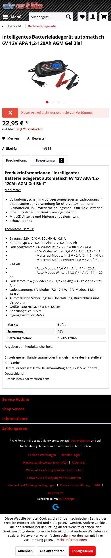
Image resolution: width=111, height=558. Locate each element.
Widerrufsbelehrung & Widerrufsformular (54, 470)
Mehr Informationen (72, 540)
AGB (97, 485)
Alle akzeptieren (52, 551)
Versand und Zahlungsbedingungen (31, 485)
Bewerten (36, 138)
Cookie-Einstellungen (42, 455)
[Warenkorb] (103, 16)
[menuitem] (12, 16)
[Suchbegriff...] (51, 16)
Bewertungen (50, 160)
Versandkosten (80, 440)
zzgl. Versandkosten (30, 129)
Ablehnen (25, 551)
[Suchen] (68, 16)
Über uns (78, 462)
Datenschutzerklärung (75, 485)
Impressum (55, 493)
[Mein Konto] (92, 16)
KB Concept (66, 499)
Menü (12, 16)
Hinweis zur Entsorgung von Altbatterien (54, 478)
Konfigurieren (82, 551)
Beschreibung (16, 160)
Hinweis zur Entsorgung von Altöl (45, 462)
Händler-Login (70, 455)
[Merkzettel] (81, 16)
